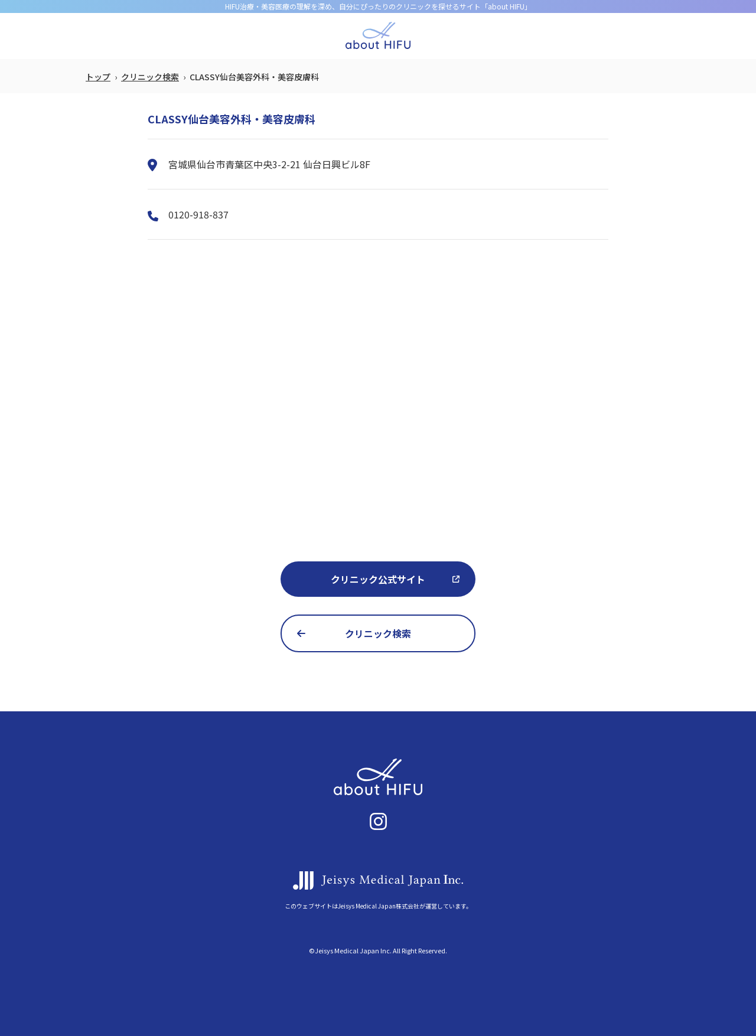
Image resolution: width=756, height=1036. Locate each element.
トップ (98, 77)
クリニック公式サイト (378, 579)
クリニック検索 (150, 77)
